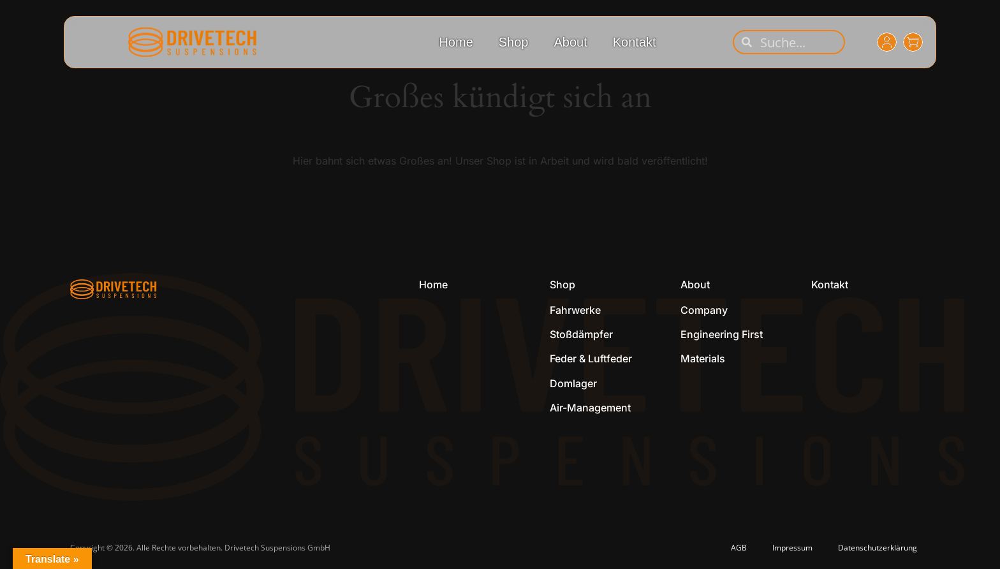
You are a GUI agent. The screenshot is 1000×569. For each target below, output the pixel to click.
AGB (739, 547)
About (570, 42)
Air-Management (590, 407)
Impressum (792, 547)
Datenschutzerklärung (877, 547)
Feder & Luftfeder (591, 358)
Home (456, 42)
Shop (514, 42)
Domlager (573, 383)
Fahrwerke (575, 310)
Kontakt (634, 42)
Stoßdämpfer (581, 334)
